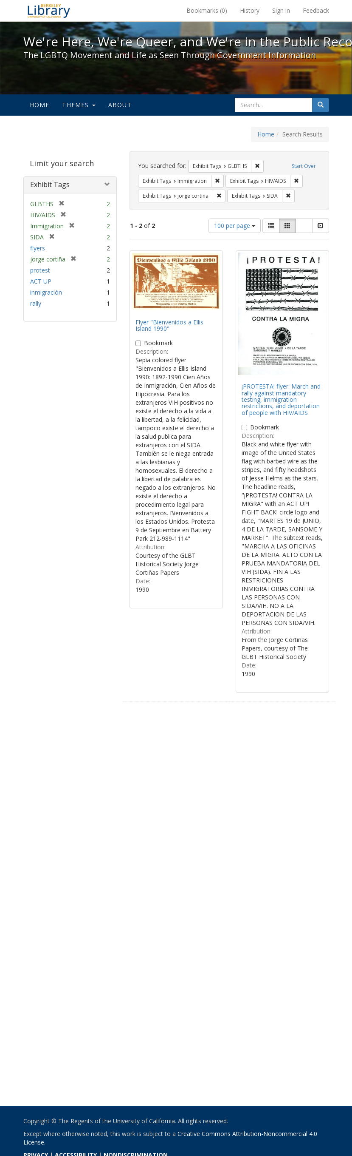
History (249, 10)
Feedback (316, 10)
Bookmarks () (206, 10)
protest (40, 270)
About (120, 105)
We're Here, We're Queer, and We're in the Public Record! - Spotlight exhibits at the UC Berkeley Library (49, 10)
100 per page (234, 226)
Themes (78, 105)
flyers (37, 248)
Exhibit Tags (50, 184)
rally (35, 303)
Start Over (304, 166)
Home (40, 105)
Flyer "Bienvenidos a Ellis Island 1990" (169, 325)
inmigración (46, 292)
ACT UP (40, 281)
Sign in (281, 10)
